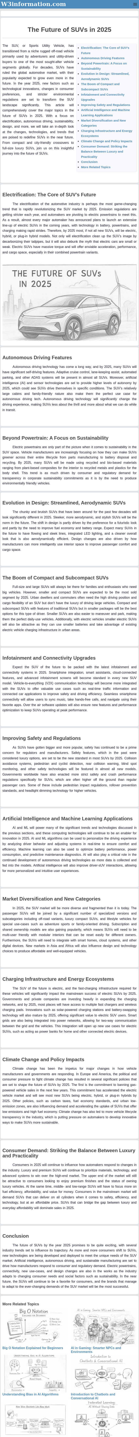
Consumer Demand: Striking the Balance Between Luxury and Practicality (104, 151)
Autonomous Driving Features (102, 58)
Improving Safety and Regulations (105, 105)
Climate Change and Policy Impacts (106, 141)
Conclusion (89, 161)
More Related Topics (96, 167)
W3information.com (33, 4)
